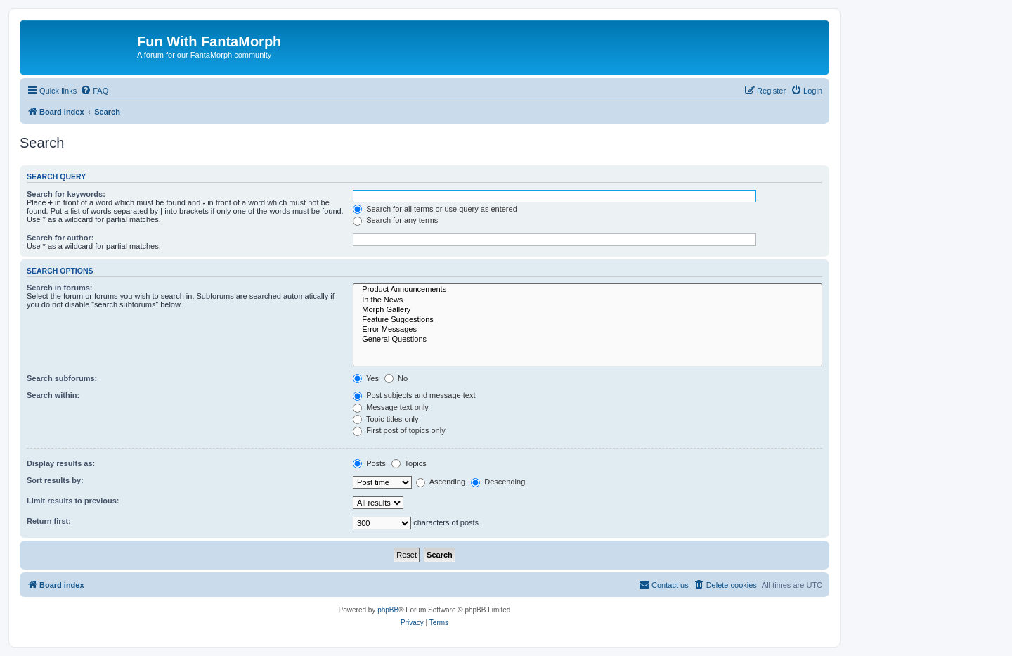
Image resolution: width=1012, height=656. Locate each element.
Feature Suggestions (587, 320)
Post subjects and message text (414, 395)
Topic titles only (385, 419)
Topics (409, 463)
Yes (366, 378)
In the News (587, 300)
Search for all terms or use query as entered (435, 209)
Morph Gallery (587, 310)
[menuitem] (94, 90)
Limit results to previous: (73, 500)
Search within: (53, 395)
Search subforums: (62, 378)
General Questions (587, 340)
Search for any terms (395, 220)
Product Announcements (587, 290)
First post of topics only (399, 430)
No (396, 378)
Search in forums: (60, 287)
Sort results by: (55, 480)
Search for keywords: (66, 194)
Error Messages (587, 330)
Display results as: (61, 463)
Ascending (440, 481)
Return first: (49, 521)
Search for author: (60, 237)
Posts (369, 463)
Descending (498, 481)
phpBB (387, 610)
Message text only (391, 407)
